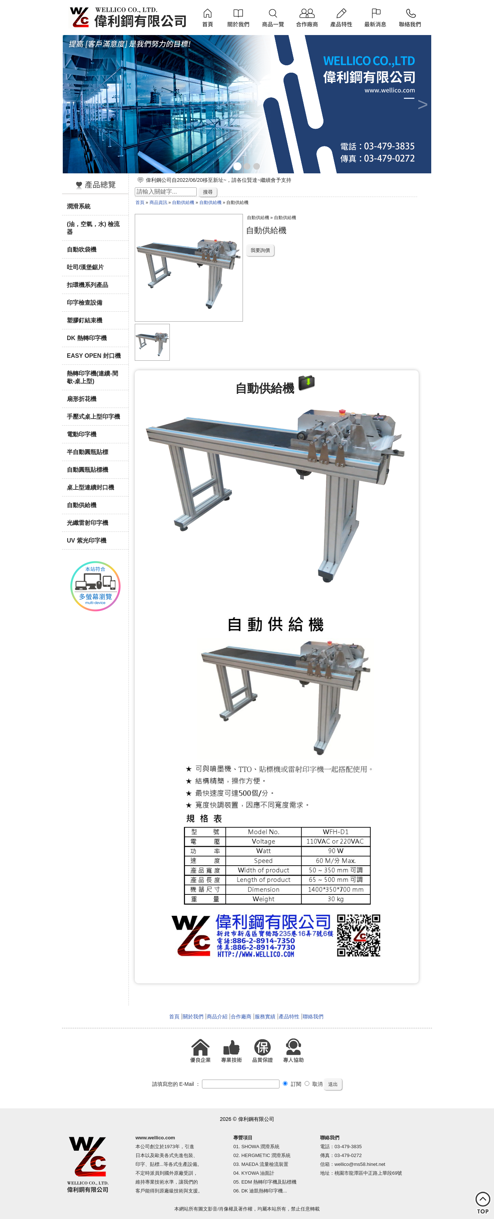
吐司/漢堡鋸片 (85, 267)
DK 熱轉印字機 (87, 338)
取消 (314, 1084)
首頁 (139, 202)
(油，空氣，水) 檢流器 (93, 228)
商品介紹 (217, 1016)
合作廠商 (241, 1016)
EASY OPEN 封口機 (94, 355)
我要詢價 (260, 250)
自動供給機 (81, 505)
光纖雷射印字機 (87, 522)
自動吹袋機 (81, 249)
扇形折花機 (81, 398)
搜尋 (208, 192)
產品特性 (289, 1016)
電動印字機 (81, 434)
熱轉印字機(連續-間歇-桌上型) (92, 377)
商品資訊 (158, 202)
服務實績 (265, 1016)
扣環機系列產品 (87, 284)
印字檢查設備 (84, 302)
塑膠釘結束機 (84, 320)
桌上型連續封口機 (90, 487)
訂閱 (292, 1084)
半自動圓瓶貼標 (87, 452)
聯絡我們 (313, 1016)
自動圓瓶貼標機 (87, 469)
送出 (333, 1084)
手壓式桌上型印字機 (93, 416)
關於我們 (193, 1016)
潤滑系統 (78, 206)
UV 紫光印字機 (86, 540)
